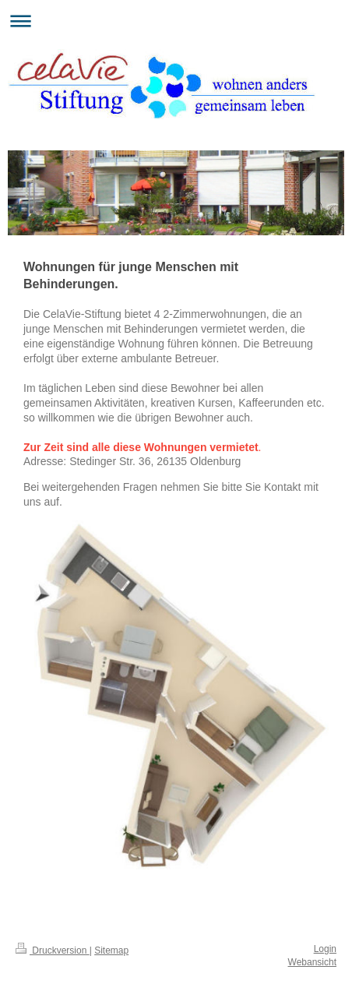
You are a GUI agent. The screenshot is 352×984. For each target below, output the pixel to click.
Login (325, 948)
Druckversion (53, 950)
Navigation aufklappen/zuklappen (176, 20)
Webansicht (312, 962)
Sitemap (111, 950)
